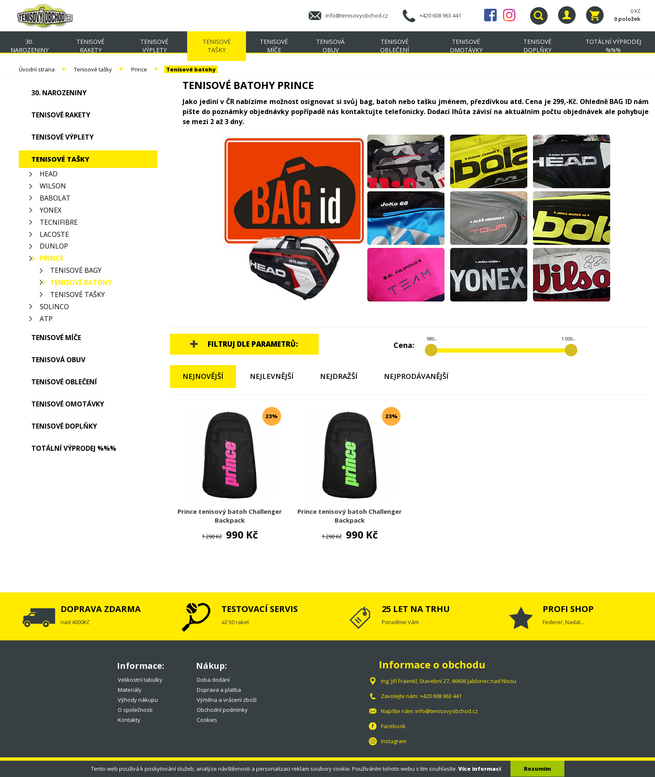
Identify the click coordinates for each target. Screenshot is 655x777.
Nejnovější (203, 376)
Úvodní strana (37, 69)
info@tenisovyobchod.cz (356, 15)
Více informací (479, 768)
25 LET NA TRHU (416, 608)
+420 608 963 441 (440, 15)
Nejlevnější (272, 376)
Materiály (130, 689)
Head (49, 173)
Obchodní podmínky (222, 710)
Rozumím (537, 768)
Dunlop (54, 246)
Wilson (53, 185)
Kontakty (129, 720)
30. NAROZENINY (29, 46)
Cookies (207, 720)
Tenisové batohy (191, 69)
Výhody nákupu (138, 699)
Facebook (490, 15)
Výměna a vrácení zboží (226, 699)
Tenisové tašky (217, 46)
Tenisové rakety (90, 46)
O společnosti (135, 710)
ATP (46, 318)
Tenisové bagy (76, 270)
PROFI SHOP (568, 608)
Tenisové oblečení (394, 46)
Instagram (509, 15)
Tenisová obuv (330, 46)
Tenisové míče (274, 46)
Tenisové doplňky (537, 46)
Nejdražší (339, 376)
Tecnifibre (59, 222)
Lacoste (54, 234)
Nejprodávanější (416, 376)
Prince (139, 69)
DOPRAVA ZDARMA (101, 608)
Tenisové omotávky (466, 46)
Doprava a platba (219, 689)
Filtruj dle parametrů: (253, 344)
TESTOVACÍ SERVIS (259, 608)
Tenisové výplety (154, 46)
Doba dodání (213, 679)
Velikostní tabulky (140, 679)
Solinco (54, 306)
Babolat (55, 198)
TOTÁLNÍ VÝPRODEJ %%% (613, 46)
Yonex (50, 210)
